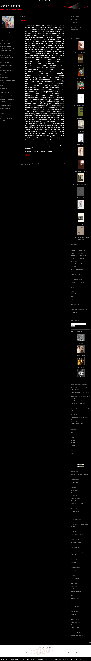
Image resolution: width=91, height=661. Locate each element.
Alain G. (73, 400)
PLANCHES (81, 367)
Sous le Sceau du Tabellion (78, 282)
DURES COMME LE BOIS (80, 105)
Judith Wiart (74, 531)
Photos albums (76, 331)
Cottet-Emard (74, 490)
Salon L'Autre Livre (82, 400)
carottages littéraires (6, 65)
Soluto (72, 616)
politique (3, 116)
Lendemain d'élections (76, 307)
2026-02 (73, 437)
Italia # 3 (23, 20)
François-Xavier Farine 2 (77, 506)
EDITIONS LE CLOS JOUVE (78, 255)
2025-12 (73, 442)
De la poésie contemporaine (78, 492)
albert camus (27, 164)
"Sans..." (73, 314)
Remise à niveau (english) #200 (79, 309)
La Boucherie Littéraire (77, 263)
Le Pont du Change (76, 277)
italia (60, 163)
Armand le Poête (75, 477)
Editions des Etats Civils (77, 253)
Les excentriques (75, 559)
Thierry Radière (75, 627)
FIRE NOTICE (80, 144)
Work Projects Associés (77, 635)
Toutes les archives (76, 458)
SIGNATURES (5, 123)
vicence (22, 164)
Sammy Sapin (74, 609)
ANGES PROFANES (80, 52)
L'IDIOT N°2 (81, 158)
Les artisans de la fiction (77, 557)
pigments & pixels (5, 108)
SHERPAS (80, 379)
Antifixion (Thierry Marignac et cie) (79, 474)
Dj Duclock (74, 495)
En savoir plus (77, 659)
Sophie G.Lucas (75, 619)
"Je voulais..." (74, 312)
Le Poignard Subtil (75, 547)
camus (62, 163)
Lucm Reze (74, 565)
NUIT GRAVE (80, 197)
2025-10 (73, 448)
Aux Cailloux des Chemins (77, 248)
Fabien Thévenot (75, 500)
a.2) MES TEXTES (6, 46)
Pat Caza (73, 588)
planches (3, 110)
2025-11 (73, 445)
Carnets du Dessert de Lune (78, 250)
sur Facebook (74, 19)
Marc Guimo (74, 570)
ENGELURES (80, 131)
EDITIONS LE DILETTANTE (78, 258)
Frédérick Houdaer (76, 392)
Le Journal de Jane (76, 542)
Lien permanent (42, 163)
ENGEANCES (80, 118)
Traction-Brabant (75, 632)
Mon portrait (74, 32)
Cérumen (73, 487)
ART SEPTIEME (81, 355)
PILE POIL (80, 224)
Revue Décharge (75, 606)
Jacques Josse (75, 511)
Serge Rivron (74, 614)
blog (76, 652)
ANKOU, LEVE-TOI (81, 78)
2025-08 (73, 453)
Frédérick (73, 406)
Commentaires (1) (51, 163)
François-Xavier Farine (77, 503)
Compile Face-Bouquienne (8, 68)
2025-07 (73, 456)
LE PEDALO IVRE (75, 274)
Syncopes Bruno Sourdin (77, 624)
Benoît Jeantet (75, 479)
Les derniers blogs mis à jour (31, 649)
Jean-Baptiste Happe (76, 519)
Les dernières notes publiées (45, 649)
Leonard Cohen (75, 550)
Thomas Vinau (75, 630)
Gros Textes (74, 261)
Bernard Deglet (75, 482)
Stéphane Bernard (75, 387)
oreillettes (3, 82)
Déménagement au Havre (77, 423)
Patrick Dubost (75, 598)
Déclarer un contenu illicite (20, 652)
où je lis (3, 85)
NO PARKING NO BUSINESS (80, 184)
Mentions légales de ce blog (33, 652)
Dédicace (73, 301)
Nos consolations (75, 578)
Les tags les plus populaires (59, 649)
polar (2, 113)
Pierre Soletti (74, 601)
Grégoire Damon (75, 508)
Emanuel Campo (75, 498)
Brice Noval (74, 485)
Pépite (72, 296)
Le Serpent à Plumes (76, 279)
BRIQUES (80, 343)
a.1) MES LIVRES (5, 43)
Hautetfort (49, 647)
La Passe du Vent (75, 266)
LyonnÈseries (4, 77)
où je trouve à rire (5, 88)
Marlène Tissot (75, 573)
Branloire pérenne (10, 5)
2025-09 (73, 450)
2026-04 (73, 432)
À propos (8, 36)
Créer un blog (42, 647)
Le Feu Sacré (74, 271)
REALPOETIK (74, 603)
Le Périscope (74, 544)
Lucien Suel (74, 562)
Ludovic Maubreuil (75, 567)
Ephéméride (4, 74)
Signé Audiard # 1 (75, 299)
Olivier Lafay (74, 580)
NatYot (73, 575)
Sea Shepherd (74, 611)
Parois (72, 291)
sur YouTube (74, 22)
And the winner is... (76, 304)
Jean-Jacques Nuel (76, 522)
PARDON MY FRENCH (80, 211)
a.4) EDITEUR (5, 53)
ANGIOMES (81, 65)
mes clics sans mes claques (8, 80)
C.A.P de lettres (5, 62)
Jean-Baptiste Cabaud (76, 516)
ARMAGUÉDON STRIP (80, 92)
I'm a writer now (75, 293)
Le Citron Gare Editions (77, 269)
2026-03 (73, 434)
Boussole (3, 60)
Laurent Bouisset (75, 536)
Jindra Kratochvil (75, 529)
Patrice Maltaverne (76, 591)
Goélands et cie (82, 406)
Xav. (72, 403)
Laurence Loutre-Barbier (77, 534)
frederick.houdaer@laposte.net (8, 32)
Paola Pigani (74, 583)
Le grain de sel (75, 539)
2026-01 (73, 440)
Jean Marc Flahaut (76, 514)
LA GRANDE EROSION (81, 171)
